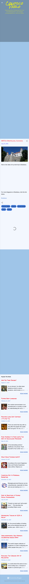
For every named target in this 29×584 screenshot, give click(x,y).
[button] (27, 141)
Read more (24, 393)
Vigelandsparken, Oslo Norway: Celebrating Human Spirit (11, 537)
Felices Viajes (6, 206)
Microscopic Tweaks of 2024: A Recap (11, 516)
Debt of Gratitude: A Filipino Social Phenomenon (10, 496)
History (14, 206)
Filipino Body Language (9, 399)
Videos (9, 209)
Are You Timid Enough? (8, 380)
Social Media (21, 206)
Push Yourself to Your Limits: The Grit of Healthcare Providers (12, 438)
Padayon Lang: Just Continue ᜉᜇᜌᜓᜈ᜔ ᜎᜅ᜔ (11, 418)
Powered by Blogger (14, 578)
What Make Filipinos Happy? (10, 457)
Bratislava (4, 198)
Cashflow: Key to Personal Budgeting (10, 476)
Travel (3, 209)
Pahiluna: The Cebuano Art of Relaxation (11, 557)
